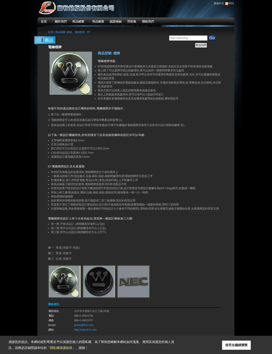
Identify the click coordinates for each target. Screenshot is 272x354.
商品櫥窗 (98, 21)
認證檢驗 (116, 21)
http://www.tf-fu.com (85, 329)
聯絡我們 (148, 21)
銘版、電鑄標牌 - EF (78, 32)
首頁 (44, 21)
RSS (231, 3)
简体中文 (219, 3)
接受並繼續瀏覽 (236, 345)
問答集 (131, 21)
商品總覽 (78, 21)
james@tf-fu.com (84, 325)
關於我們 (61, 21)
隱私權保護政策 (61, 348)
